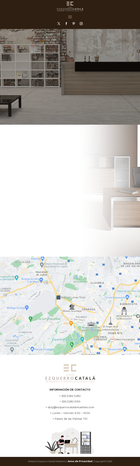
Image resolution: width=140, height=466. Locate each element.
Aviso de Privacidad (80, 461)
